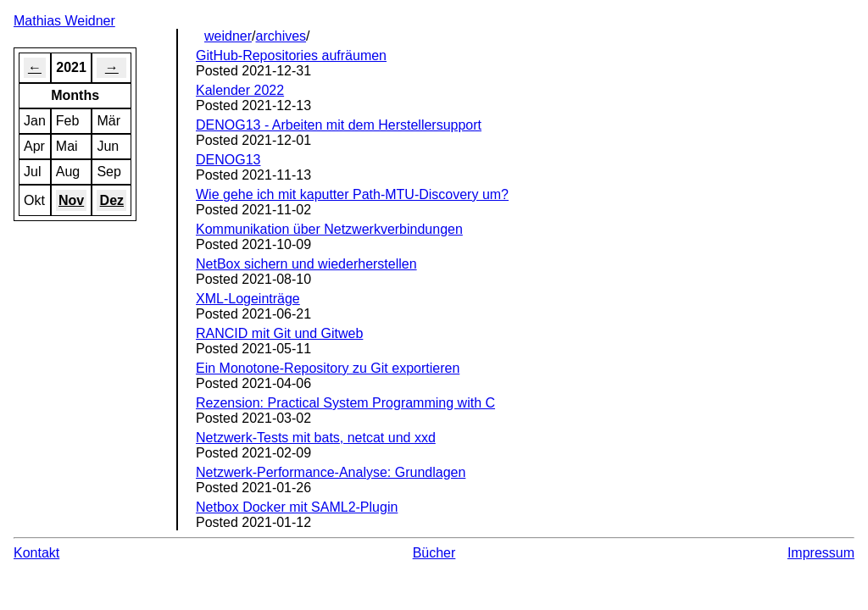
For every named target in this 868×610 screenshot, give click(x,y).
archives (281, 36)
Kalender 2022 (240, 90)
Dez (112, 200)
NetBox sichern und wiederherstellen (306, 264)
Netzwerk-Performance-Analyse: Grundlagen (330, 472)
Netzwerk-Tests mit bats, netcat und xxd (316, 437)
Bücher (434, 553)
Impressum (820, 553)
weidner (228, 36)
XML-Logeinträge (248, 298)
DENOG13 (228, 159)
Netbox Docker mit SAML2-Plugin (297, 507)
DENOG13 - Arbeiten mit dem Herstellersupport (338, 125)
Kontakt (36, 553)
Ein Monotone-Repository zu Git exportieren (327, 368)
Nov (71, 200)
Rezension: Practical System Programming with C (345, 403)
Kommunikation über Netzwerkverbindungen (329, 229)
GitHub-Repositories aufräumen (291, 55)
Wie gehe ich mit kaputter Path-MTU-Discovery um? (352, 194)
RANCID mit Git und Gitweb (279, 333)
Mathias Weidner (64, 21)
